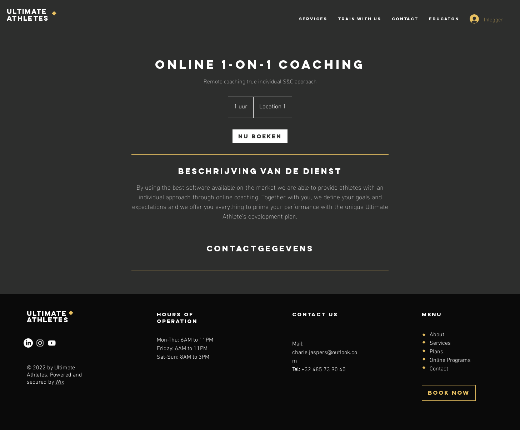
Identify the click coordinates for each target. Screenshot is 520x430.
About (437, 334)
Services (440, 343)
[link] (260, 136)
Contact (439, 369)
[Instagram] (40, 343)
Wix (59, 382)
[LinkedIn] (28, 343)
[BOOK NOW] (449, 393)
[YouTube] (51, 343)
